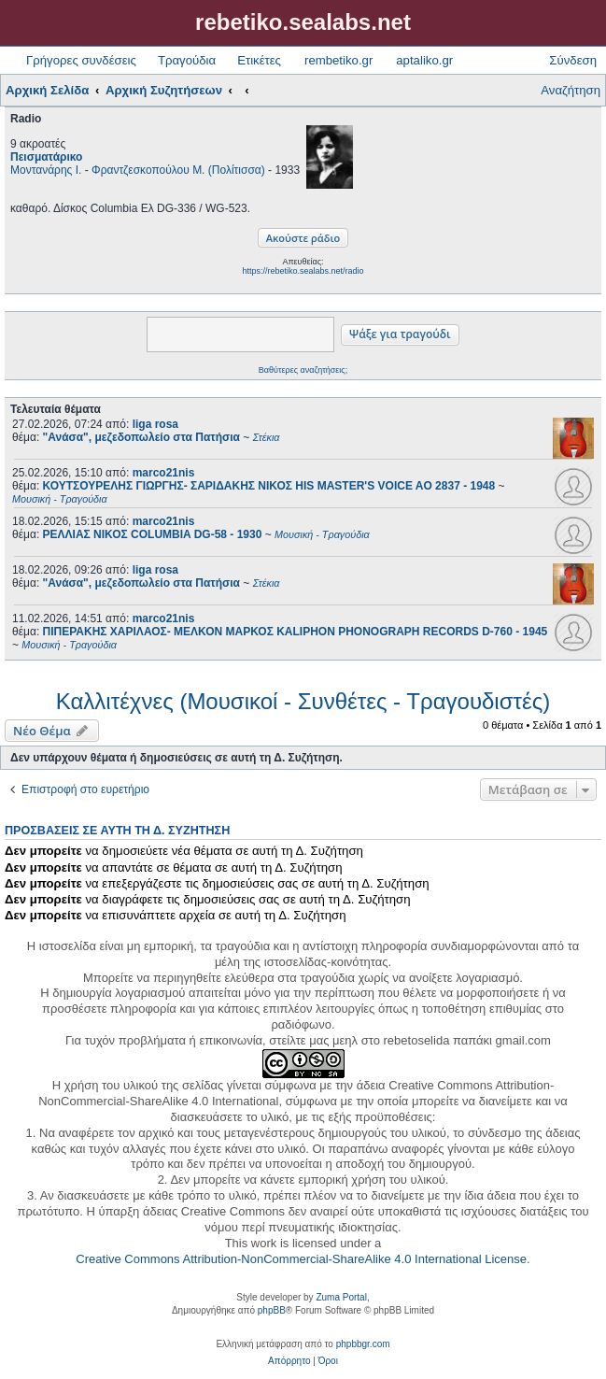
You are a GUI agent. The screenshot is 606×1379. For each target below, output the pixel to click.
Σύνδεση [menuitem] (573, 60)
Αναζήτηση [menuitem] (570, 90)
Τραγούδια (187, 60)
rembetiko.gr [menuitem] (338, 60)
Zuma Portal (341, 1297)
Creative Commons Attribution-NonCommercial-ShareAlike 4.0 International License (301, 1259)
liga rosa (155, 424)
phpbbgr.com (363, 1344)
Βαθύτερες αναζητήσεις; (303, 370)
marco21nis (164, 472)
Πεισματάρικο (46, 156)
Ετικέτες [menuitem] (259, 60)
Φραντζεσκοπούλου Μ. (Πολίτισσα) (178, 170)
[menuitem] (289, 1361)
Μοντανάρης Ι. (45, 170)
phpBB (272, 1310)
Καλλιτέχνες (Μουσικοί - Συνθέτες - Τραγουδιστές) (303, 701)
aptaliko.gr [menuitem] (424, 60)
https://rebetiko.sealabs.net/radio (302, 271)
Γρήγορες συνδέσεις (81, 60)
